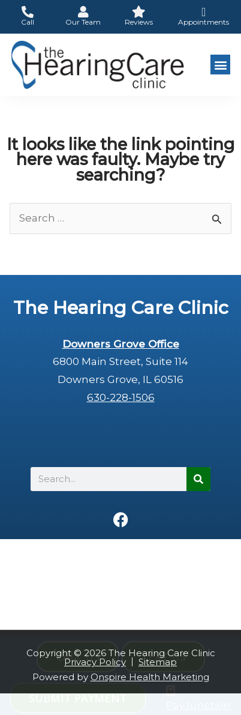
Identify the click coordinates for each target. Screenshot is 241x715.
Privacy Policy (95, 662)
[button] (220, 64)
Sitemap (157, 662)
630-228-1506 (121, 397)
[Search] (198, 479)
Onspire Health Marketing (150, 677)
